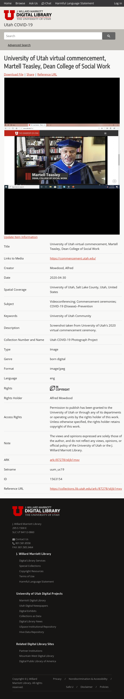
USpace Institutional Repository (37, 626)
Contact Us (20, 539)
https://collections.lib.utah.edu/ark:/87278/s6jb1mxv (86, 489)
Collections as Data (30, 616)
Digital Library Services (32, 560)
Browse (20, 3)
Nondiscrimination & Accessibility (88, 679)
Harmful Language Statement (74, 3)
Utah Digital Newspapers (33, 605)
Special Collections (30, 566)
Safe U (69, 687)
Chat (46, 3)
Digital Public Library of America (37, 661)
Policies (104, 687)
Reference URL (47, 74)
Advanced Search (19, 45)
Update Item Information (21, 237)
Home (8, 3)
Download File (13, 74)
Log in (118, 3)
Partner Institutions (30, 651)
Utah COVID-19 (18, 24)
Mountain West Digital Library (36, 656)
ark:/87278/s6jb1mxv (65, 460)
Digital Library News (30, 621)
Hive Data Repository (31, 632)
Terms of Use (26, 576)
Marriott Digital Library (32, 600)
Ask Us (33, 3)
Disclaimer (87, 687)
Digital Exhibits (27, 611)
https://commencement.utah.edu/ (73, 258)
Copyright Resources (31, 571)
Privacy (57, 679)
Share (30, 74)
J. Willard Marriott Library (26, 524)
